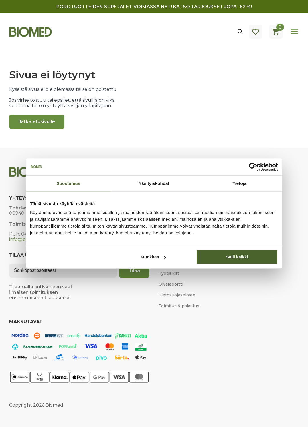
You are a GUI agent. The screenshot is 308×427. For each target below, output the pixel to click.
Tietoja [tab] (240, 183)
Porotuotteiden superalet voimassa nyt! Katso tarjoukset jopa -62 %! (154, 6)
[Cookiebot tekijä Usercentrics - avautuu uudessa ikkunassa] (253, 167)
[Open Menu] (294, 31)
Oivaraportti (171, 284)
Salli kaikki (237, 256)
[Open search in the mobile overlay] (240, 31)
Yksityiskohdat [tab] (154, 183)
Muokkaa (153, 256)
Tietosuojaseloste (177, 295)
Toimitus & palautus (179, 305)
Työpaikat (169, 273)
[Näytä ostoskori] (276, 32)
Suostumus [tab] (68, 183)
